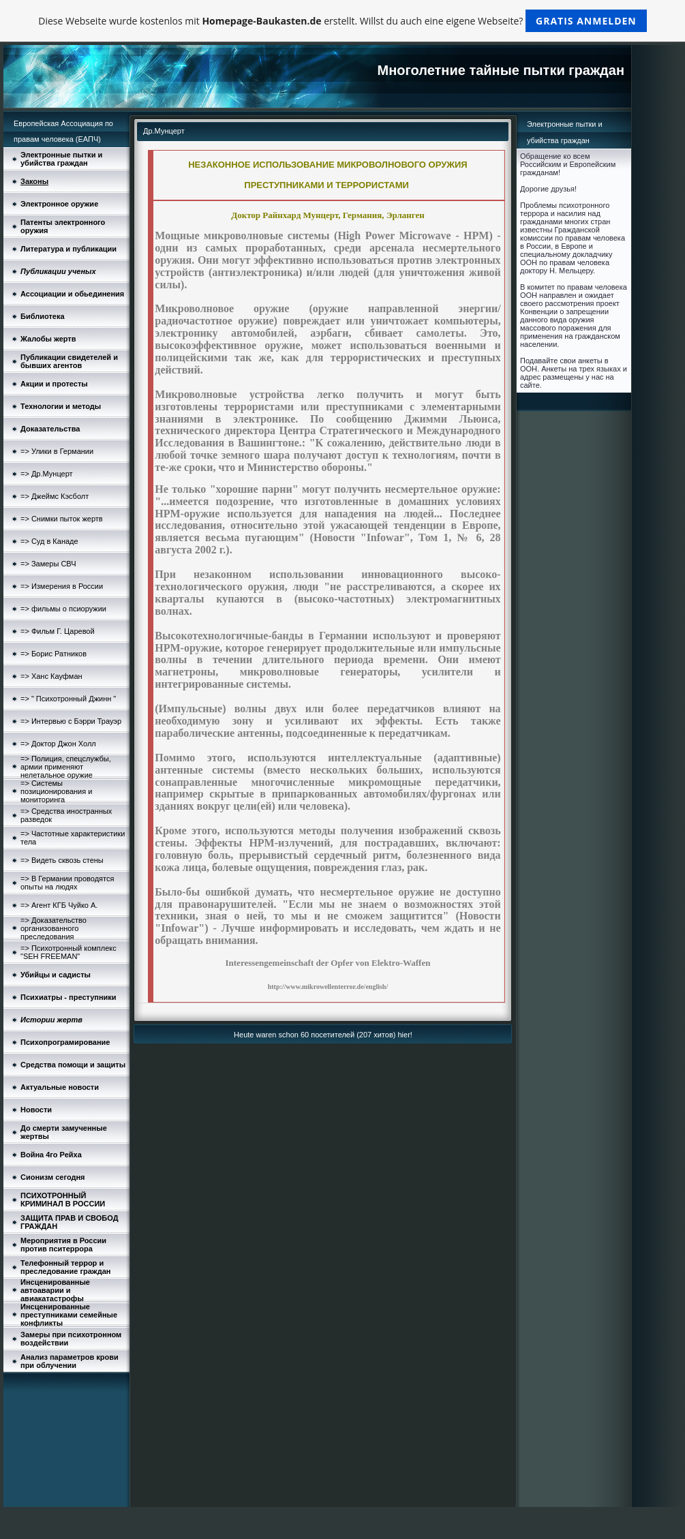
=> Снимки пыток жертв (61, 519)
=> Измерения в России (61, 586)
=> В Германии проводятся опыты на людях (67, 882)
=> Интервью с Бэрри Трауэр (70, 721)
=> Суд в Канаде (49, 541)
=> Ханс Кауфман (51, 676)
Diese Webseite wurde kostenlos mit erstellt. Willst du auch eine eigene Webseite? (342, 21)
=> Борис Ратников (53, 654)
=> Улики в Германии (56, 451)
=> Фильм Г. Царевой (57, 631)
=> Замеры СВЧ (48, 564)
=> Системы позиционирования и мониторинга (56, 791)
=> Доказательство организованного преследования (53, 928)
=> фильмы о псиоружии (63, 609)
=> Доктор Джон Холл (58, 744)
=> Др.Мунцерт (46, 474)
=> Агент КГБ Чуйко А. (58, 905)
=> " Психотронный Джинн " (68, 699)
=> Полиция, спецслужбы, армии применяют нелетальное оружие (65, 767)
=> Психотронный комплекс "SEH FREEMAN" (68, 952)
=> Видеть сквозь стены (62, 860)
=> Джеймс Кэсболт (54, 496)
